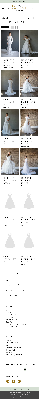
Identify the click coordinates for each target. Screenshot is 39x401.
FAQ (7, 347)
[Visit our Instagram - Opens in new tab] (7, 383)
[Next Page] (24, 273)
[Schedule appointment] (19, 2)
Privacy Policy (11, 351)
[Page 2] (19, 273)
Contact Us (10, 342)
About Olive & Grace (13, 344)
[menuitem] (3, 8)
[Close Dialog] (1, 397)
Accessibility (11, 354)
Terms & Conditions (13, 349)
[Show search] (32, 8)
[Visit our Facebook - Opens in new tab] (13, 383)
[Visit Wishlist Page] (36, 8)
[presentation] (10, 44)
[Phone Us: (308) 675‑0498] (8, 8)
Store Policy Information (15, 356)
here (25, 399)
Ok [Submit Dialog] (37, 397)
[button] (3, 8)
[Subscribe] (30, 371)
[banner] (19, 8)
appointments (15, 296)
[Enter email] (19, 371)
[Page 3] (22, 273)
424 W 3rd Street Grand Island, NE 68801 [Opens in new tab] (15, 290)
